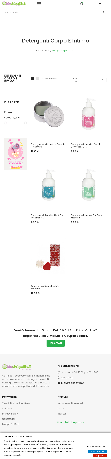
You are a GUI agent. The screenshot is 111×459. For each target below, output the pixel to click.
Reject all (100, 455)
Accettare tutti (97, 451)
